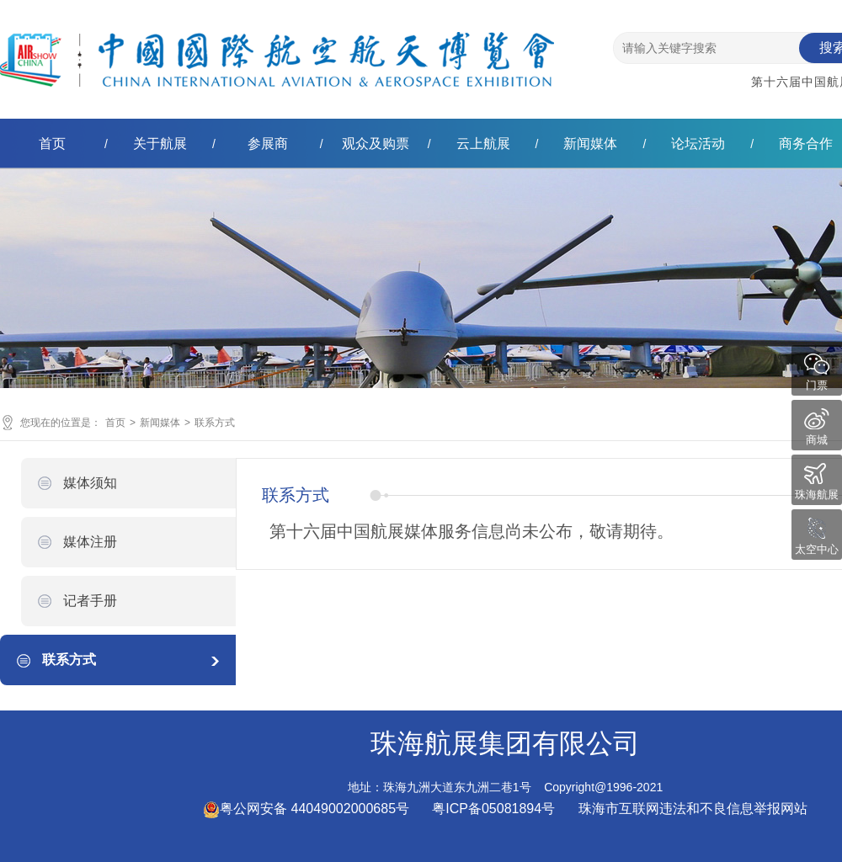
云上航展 (483, 143)
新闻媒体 (590, 143)
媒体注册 (90, 542)
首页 (52, 143)
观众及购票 (375, 143)
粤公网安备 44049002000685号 (306, 808)
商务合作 (806, 143)
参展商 (268, 143)
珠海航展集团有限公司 (277, 45)
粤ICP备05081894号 (495, 808)
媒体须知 (90, 483)
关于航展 (160, 143)
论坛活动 (698, 143)
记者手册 (90, 600)
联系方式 (215, 422)
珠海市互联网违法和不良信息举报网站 (692, 808)
